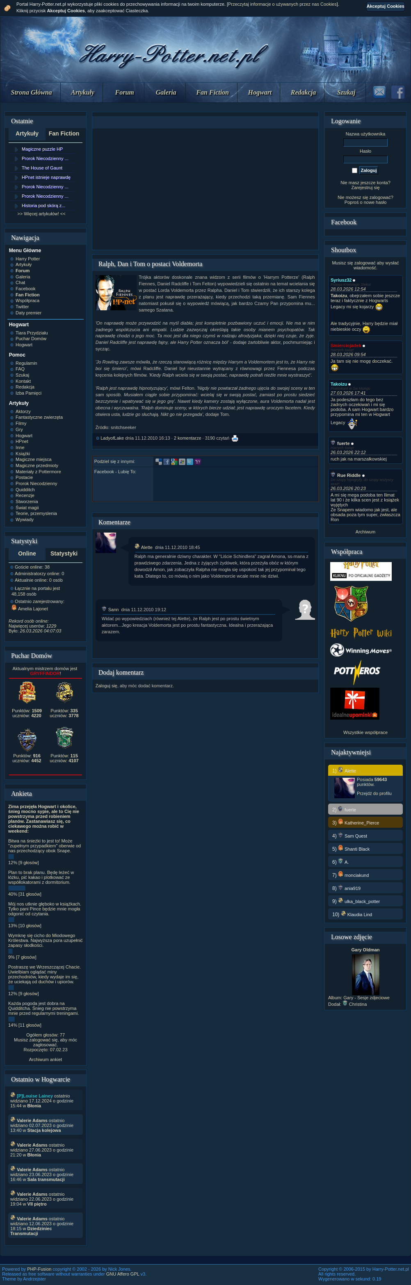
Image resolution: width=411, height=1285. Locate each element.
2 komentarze (187, 438)
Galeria (166, 92)
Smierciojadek (346, 345)
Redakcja (303, 92)
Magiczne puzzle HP (42, 149)
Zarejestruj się (365, 187)
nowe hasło (375, 202)
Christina (354, 1004)
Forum (124, 92)
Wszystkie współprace (365, 732)
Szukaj (346, 92)
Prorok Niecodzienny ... (45, 158)
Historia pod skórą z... (43, 205)
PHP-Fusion (39, 1269)
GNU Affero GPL (122, 1273)
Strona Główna (31, 92)
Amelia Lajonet (29, 608)
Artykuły (82, 92)
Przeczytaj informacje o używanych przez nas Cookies (282, 4)
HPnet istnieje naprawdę (46, 177)
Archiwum (365, 531)
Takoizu (339, 384)
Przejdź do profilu (374, 793)
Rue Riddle (346, 475)
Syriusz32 (341, 280)
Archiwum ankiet (45, 1059)
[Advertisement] (205, 189)
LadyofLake (112, 438)
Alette (144, 547)
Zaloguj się (106, 685)
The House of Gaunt (42, 167)
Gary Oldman (365, 949)
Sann (110, 609)
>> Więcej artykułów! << (41, 213)
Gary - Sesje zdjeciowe (366, 997)
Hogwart (260, 92)
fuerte (340, 443)
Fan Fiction (212, 92)
